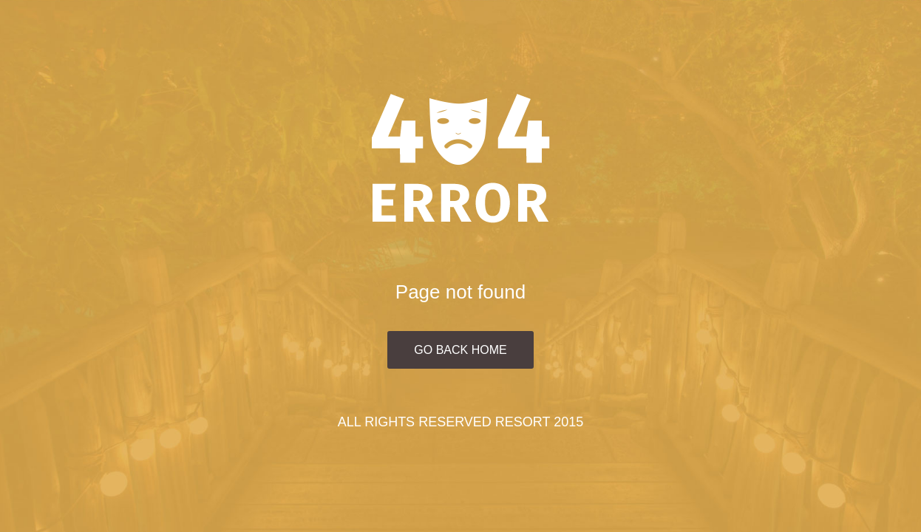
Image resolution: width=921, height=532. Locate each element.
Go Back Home (460, 350)
